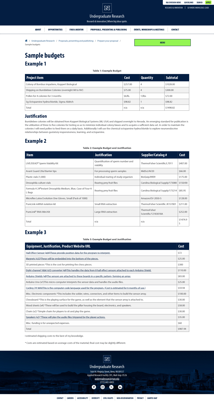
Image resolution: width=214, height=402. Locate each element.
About (38, 29)
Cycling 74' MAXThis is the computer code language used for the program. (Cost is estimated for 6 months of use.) (85, 288)
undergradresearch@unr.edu (107, 378)
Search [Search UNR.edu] (199, 2)
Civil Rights (108, 398)
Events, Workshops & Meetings (149, 29)
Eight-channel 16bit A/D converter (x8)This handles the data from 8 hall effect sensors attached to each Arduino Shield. (88, 270)
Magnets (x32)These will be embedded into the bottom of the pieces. (62, 258)
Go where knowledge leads (198, 7)
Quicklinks (188, 2)
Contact (175, 29)
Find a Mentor (76, 29)
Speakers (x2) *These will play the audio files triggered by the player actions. (65, 317)
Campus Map (152, 398)
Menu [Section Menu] (162, 42)
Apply (208, 2)
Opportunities (55, 29)
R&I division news (173, 2)
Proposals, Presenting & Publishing (109, 29)
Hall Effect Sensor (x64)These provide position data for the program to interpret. (68, 252)
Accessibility (82, 398)
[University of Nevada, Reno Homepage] (107, 359)
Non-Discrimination (125, 398)
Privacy (140, 398)
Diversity (96, 398)
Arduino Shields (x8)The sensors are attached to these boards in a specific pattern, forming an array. (78, 276)
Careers (70, 398)
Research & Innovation (174, 7)
